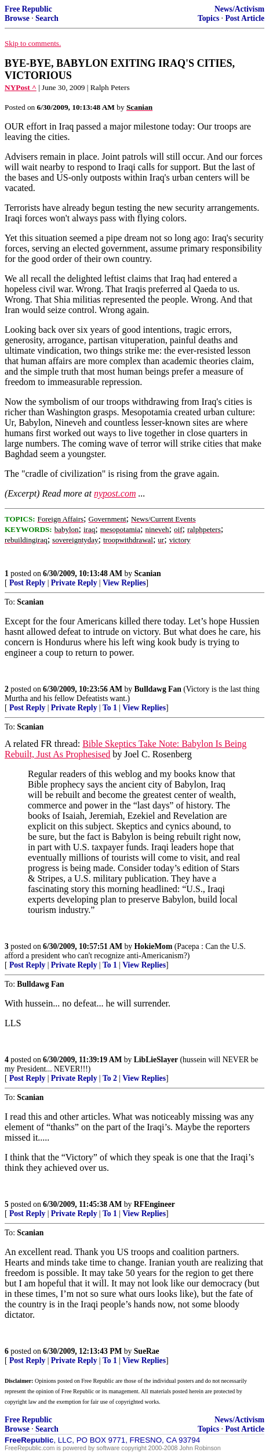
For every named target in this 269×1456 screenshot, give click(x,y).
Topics (208, 18)
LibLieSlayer (156, 1059)
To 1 (110, 707)
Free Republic (28, 9)
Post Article (244, 18)
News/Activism (239, 9)
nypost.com (115, 493)
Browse (17, 18)
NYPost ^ (21, 87)
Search (47, 18)
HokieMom (153, 946)
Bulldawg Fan (157, 689)
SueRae (146, 1351)
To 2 (110, 1078)
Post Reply (27, 582)
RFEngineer (154, 1204)
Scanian (147, 573)
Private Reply (74, 582)
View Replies (124, 582)
